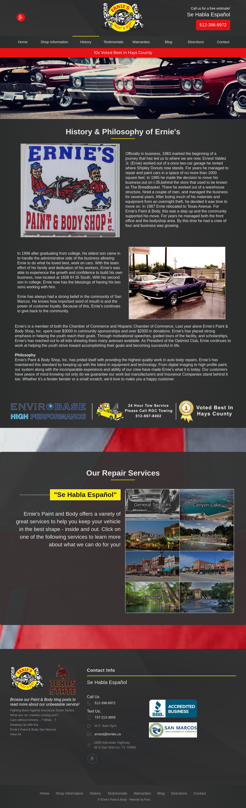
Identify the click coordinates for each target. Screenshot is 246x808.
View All (15, 734)
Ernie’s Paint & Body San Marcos (33, 729)
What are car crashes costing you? (34, 715)
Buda (206, 566)
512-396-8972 (213, 25)
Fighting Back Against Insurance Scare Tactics (42, 710)
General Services (152, 504)
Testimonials (113, 42)
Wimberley (152, 597)
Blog (168, 42)
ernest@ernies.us (108, 734)
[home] (123, 18)
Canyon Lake (207, 504)
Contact (223, 42)
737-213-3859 (105, 717)
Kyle (206, 597)
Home (23, 42)
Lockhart (152, 566)
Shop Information (54, 42)
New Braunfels (206, 535)
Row (147, 799)
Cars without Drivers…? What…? (33, 720)
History (86, 42)
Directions (196, 42)
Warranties (141, 42)
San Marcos (152, 535)
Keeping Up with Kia (24, 724)
